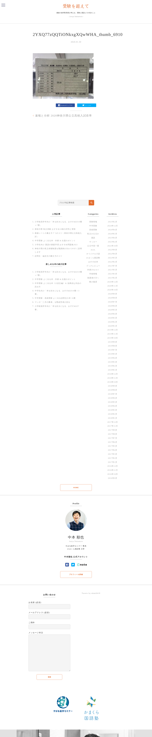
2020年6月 (113, 306)
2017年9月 (113, 430)
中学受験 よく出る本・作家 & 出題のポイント (56, 241)
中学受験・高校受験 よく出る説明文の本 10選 (56, 298)
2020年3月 (113, 318)
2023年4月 (113, 238)
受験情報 (93, 222)
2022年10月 (112, 246)
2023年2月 (113, 242)
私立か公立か (93, 234)
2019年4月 (113, 358)
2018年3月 (113, 410)
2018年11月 (112, 378)
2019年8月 (113, 346)
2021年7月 (113, 266)
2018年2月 (113, 414)
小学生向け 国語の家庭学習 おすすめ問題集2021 (57, 244)
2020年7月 (113, 302)
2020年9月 (113, 294)
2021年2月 (113, 278)
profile (84, 733)
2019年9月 (113, 342)
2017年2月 (113, 458)
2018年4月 (113, 406)
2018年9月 (113, 386)
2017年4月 (113, 450)
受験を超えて (76, 6)
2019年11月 (112, 334)
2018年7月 (113, 394)
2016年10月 (112, 474)
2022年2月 (113, 262)
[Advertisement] (76, 162)
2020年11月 (112, 286)
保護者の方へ (93, 278)
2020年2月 (113, 322)
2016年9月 (113, 478)
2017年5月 (113, 446)
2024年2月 (113, 234)
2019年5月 (113, 354)
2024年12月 (112, 226)
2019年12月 (112, 330)
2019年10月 (112, 338)
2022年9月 (113, 250)
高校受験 (93, 230)
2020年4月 (113, 314)
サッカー (93, 242)
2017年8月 (113, 434)
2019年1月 (113, 370)
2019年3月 (113, 362)
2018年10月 (112, 382)
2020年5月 (113, 310)
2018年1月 (113, 418)
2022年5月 (113, 258)
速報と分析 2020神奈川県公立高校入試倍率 (64, 115)
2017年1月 (113, 462)
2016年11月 (112, 470)
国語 (93, 238)
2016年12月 (112, 466)
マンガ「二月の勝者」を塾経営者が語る (53, 302)
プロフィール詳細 (76, 574)
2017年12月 (112, 422)
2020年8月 (113, 298)
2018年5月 (113, 402)
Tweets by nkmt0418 (91, 593)
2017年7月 (113, 438)
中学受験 (93, 226)
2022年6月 (113, 254)
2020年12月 (112, 282)
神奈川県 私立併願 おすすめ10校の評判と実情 (56, 229)
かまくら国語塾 (93, 258)
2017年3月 (113, 454)
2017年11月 (112, 426)
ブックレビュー (93, 266)
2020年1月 (113, 326)
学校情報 (93, 274)
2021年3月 (113, 274)
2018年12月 (112, 374)
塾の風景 (93, 282)
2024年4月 (113, 230)
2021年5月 (113, 270)
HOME (76, 487)
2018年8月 (113, 390)
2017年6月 (113, 442)
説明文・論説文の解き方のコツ (49, 256)
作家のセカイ (93, 270)
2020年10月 (112, 290)
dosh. (93, 250)
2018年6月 (113, 398)
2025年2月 (113, 222)
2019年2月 (113, 366)
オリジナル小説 (93, 254)
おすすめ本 (93, 262)
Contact (92, 733)
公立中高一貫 (93, 246)
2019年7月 (113, 350)
